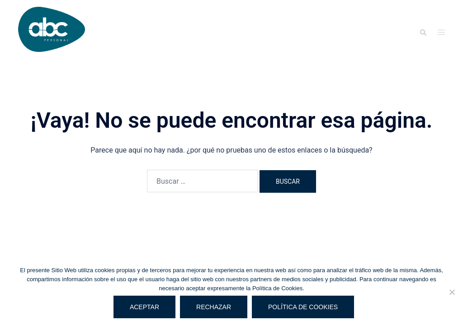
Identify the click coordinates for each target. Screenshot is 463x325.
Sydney (174, 211)
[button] (422, 32)
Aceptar (144, 307)
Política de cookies (303, 307)
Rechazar (213, 307)
